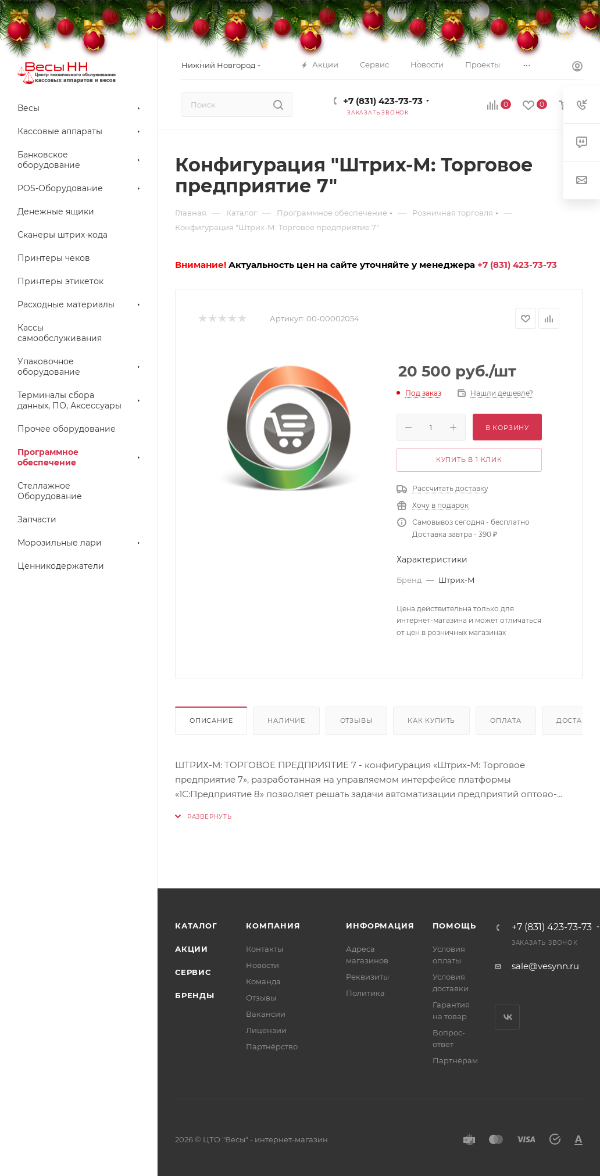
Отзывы (356, 720)
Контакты (264, 948)
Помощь (454, 925)
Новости (262, 965)
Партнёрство (272, 1046)
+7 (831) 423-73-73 (383, 100)
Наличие (286, 720)
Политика (365, 993)
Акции (191, 948)
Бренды (195, 995)
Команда (263, 981)
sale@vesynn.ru (545, 965)
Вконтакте (507, 1017)
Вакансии (265, 1014)
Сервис (193, 972)
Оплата (506, 720)
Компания (273, 925)
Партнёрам (455, 1060)
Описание (211, 720)
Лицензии (266, 1030)
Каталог (196, 925)
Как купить (431, 720)
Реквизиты (367, 976)
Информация (380, 925)
